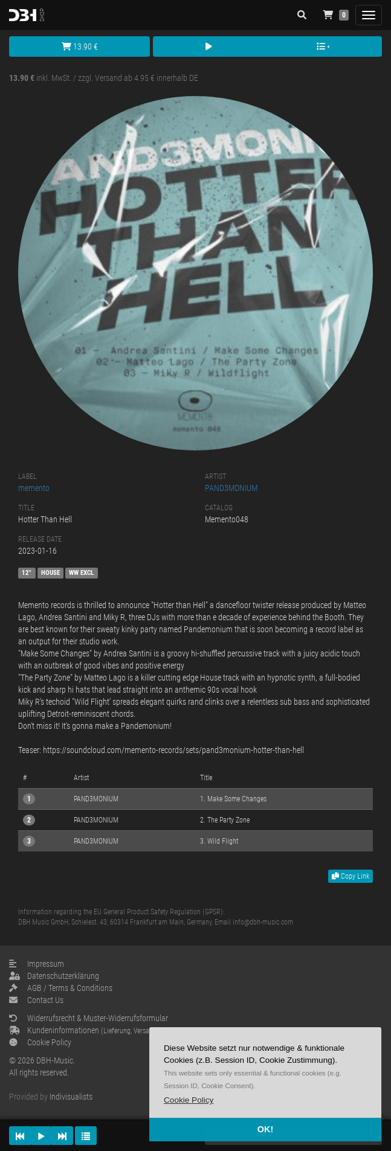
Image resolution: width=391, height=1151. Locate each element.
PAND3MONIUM (231, 488)
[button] (188, 1100)
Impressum (36, 964)
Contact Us (36, 1000)
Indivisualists (71, 1096)
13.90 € (80, 46)
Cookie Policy (40, 1042)
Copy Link (350, 876)
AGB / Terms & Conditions (60, 988)
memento (34, 488)
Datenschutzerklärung (54, 976)
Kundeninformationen (103, 1030)
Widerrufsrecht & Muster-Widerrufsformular (88, 1018)
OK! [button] (265, 1129)
